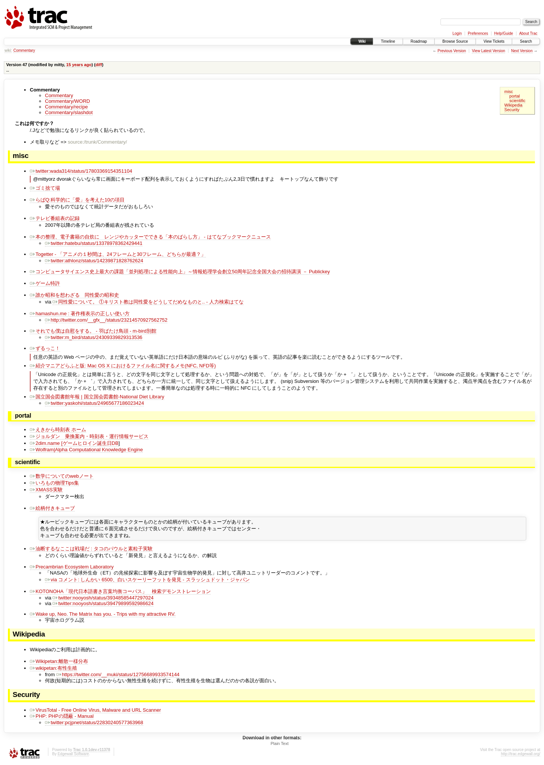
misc (508, 91)
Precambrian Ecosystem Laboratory (72, 568)
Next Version (522, 51)
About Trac (528, 33)
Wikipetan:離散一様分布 (59, 662)
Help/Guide (503, 33)
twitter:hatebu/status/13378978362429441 (93, 243)
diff (99, 64)
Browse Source (455, 41)
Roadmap (419, 41)
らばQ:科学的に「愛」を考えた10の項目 (77, 200)
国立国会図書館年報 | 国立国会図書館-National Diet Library (97, 397)
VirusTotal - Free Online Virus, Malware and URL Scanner (95, 711)
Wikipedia (513, 105)
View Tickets (494, 41)
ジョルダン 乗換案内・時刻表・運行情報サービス (89, 436)
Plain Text (279, 744)
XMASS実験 (46, 489)
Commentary (24, 50)
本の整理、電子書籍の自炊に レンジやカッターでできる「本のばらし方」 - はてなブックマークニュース (150, 237)
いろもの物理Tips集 (54, 483)
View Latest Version (488, 51)
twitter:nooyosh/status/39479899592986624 (103, 604)
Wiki (361, 41)
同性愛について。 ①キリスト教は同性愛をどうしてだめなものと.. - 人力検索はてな (148, 302)
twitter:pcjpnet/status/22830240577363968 (94, 723)
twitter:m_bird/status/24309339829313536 (93, 337)
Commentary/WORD (67, 101)
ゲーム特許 (45, 283)
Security (511, 109)
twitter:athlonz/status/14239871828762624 (94, 260)
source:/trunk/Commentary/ (97, 142)
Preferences (478, 33)
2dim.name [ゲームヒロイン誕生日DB (74, 443)
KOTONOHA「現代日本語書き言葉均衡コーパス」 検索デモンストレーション (120, 592)
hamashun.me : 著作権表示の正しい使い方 (80, 313)
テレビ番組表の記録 (55, 218)
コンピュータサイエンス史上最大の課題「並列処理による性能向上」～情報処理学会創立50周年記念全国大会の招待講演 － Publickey (180, 271)
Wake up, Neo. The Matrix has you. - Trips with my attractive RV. (103, 615)
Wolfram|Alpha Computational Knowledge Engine (86, 449)
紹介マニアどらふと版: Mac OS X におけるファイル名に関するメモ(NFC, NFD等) (123, 366)
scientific (517, 100)
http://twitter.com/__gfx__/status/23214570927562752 (106, 320)
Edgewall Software (73, 755)
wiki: (8, 50)
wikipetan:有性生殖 (53, 669)
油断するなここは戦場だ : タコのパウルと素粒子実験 (91, 550)
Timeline (388, 41)
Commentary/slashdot (69, 112)
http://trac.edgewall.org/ (520, 755)
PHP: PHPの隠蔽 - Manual (62, 717)
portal (514, 96)
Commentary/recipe (66, 107)
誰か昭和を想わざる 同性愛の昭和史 (74, 295)
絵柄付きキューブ (52, 508)
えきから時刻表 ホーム (58, 429)
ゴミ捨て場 (45, 188)
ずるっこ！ (45, 348)
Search (526, 41)
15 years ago (78, 64)
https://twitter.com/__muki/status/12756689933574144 (117, 675)
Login (457, 33)
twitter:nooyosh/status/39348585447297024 (103, 599)
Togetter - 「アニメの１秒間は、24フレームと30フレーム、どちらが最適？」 (118, 254)
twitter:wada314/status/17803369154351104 (81, 171)
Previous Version (451, 51)
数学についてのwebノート (62, 476)
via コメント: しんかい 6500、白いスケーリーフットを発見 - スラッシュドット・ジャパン (147, 581)
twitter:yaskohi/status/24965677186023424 (94, 403)
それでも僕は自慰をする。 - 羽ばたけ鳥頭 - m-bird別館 (93, 331)
